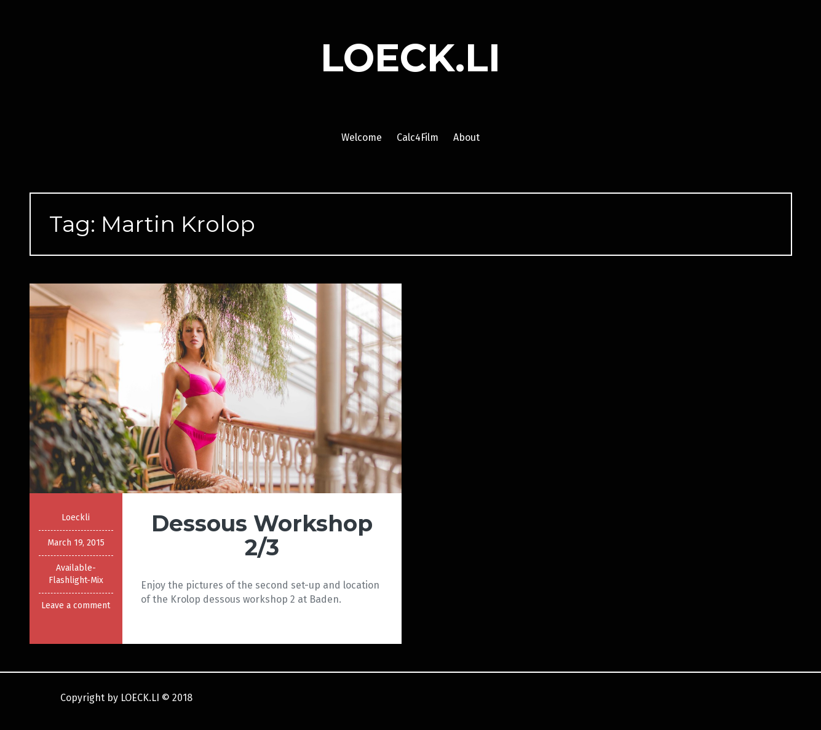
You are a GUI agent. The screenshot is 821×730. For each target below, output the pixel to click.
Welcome (361, 137)
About (466, 137)
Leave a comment (75, 605)
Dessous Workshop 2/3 (262, 535)
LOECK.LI (410, 57)
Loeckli (75, 517)
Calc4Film (417, 137)
